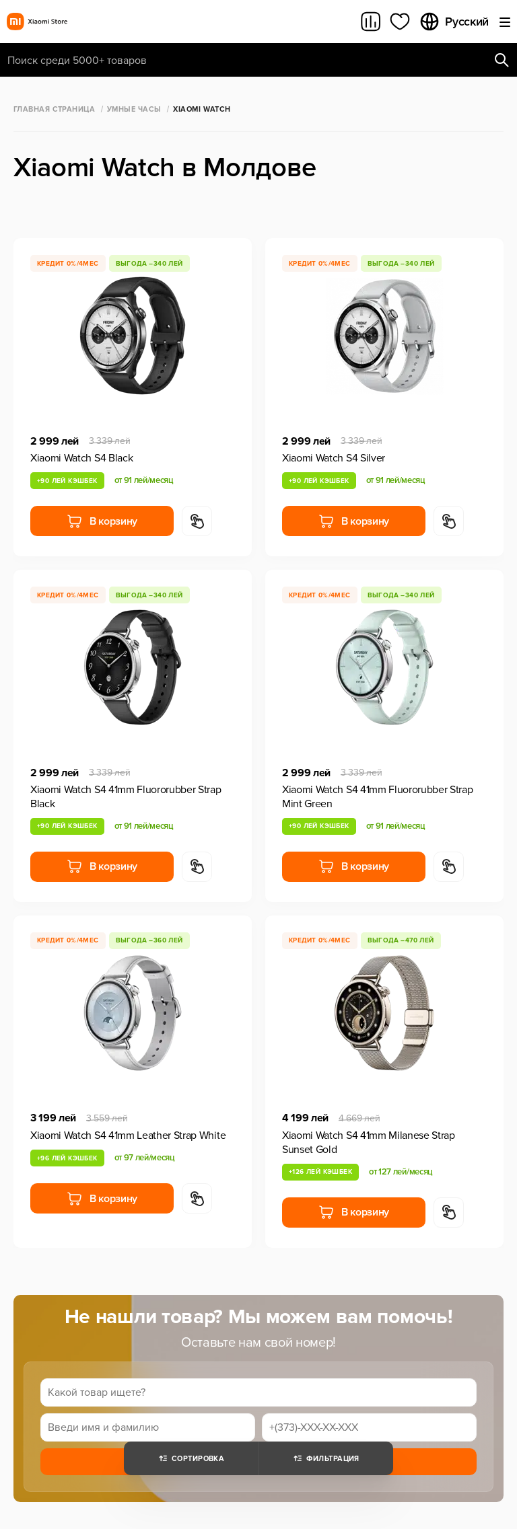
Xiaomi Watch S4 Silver (333, 458)
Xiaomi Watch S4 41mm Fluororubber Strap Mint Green (377, 797)
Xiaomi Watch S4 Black (81, 458)
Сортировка (191, 1458)
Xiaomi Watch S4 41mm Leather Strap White (128, 1135)
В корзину (102, 521)
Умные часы (134, 109)
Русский (454, 21)
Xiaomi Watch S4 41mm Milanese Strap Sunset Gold (368, 1142)
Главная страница (54, 109)
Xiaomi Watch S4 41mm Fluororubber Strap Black (125, 797)
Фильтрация (325, 1458)
